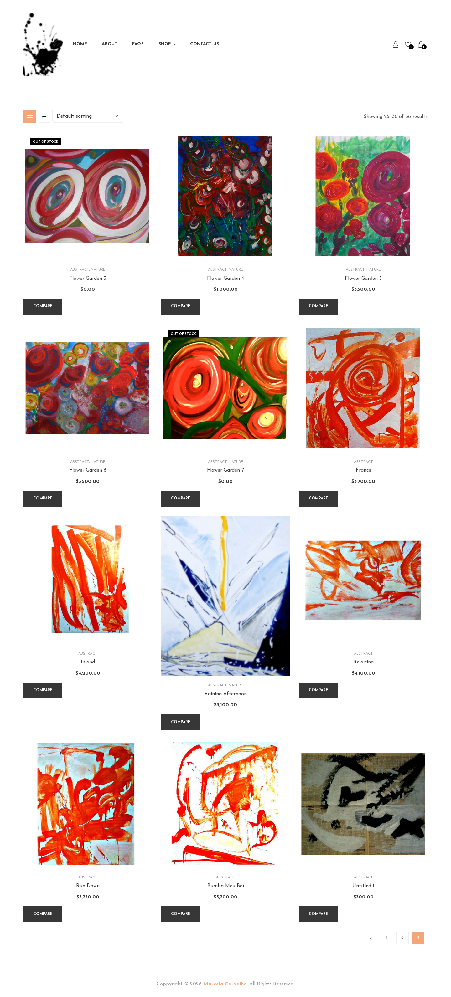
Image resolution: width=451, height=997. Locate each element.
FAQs (138, 44)
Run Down (88, 885)
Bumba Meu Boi (225, 885)
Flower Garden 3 (87, 278)
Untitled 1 (363, 885)
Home (80, 44)
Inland (88, 662)
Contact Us (204, 44)
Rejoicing (363, 662)
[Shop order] (87, 116)
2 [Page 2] (402, 938)
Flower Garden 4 (225, 278)
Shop (164, 44)
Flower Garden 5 (363, 278)
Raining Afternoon (226, 694)
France (363, 470)
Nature (98, 270)
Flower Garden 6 (87, 470)
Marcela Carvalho (225, 984)
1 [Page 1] (387, 938)
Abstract (79, 270)
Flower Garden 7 (225, 470)
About (109, 44)
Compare (43, 306)
